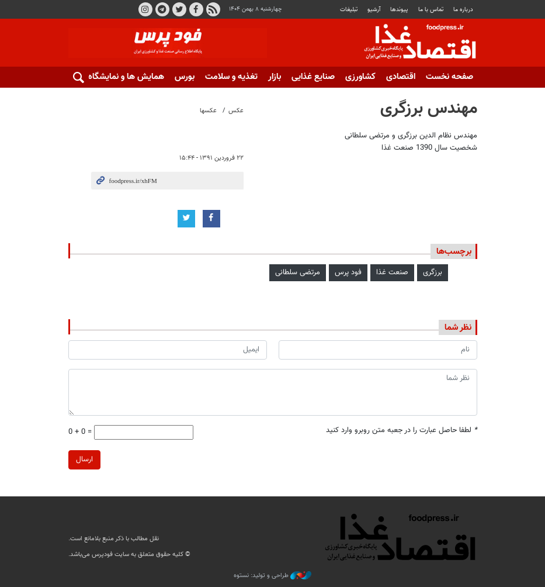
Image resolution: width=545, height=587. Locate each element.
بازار (274, 77)
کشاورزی (360, 77)
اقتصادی (400, 77)
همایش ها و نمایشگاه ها (121, 77)
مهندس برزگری (428, 109)
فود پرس (348, 272)
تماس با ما (430, 9)
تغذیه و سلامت (231, 77)
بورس (185, 77)
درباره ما (463, 9)
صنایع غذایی (313, 77)
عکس (236, 111)
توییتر (179, 9)
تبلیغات (348, 9)
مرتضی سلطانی (297, 272)
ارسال (84, 459)
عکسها (208, 111)
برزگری (432, 272)
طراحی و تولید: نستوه (272, 576)
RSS (212, 9)
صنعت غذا (392, 272)
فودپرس (413, 43)
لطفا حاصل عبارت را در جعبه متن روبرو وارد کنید (401, 430)
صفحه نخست (449, 77)
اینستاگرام (145, 9)
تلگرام (162, 9)
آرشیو (373, 9)
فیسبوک (196, 9)
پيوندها (399, 9)
